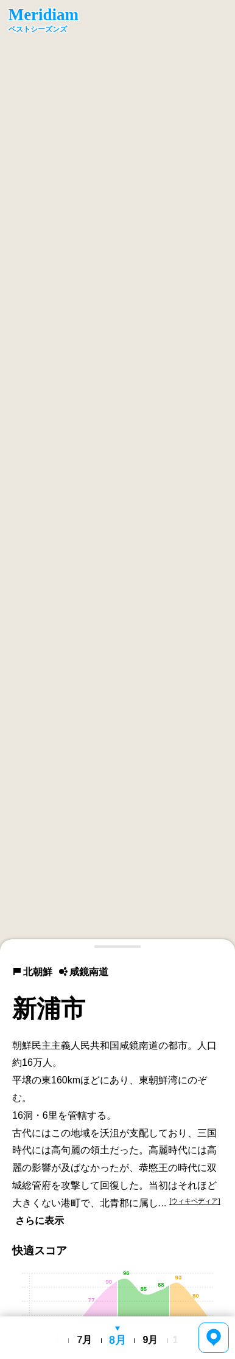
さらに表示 (39, 1220)
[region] (117, 475)
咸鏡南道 (83, 972)
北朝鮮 (32, 972)
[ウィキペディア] (194, 1200)
